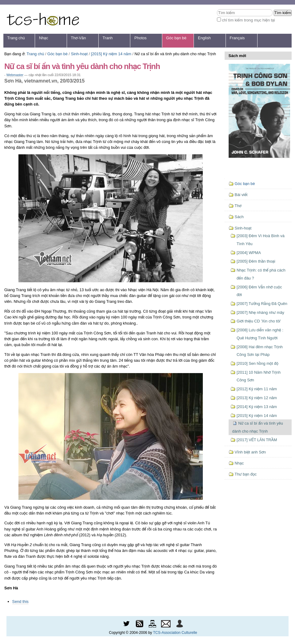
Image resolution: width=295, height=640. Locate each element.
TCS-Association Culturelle (175, 632)
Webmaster (14, 75)
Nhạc (43, 38)
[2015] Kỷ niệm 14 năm (111, 54)
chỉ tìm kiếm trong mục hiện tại (248, 20)
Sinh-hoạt (79, 54)
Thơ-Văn (78, 38)
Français (237, 38)
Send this (20, 601)
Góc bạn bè (176, 38)
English (204, 38)
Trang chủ (16, 38)
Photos (140, 38)
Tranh (108, 38)
